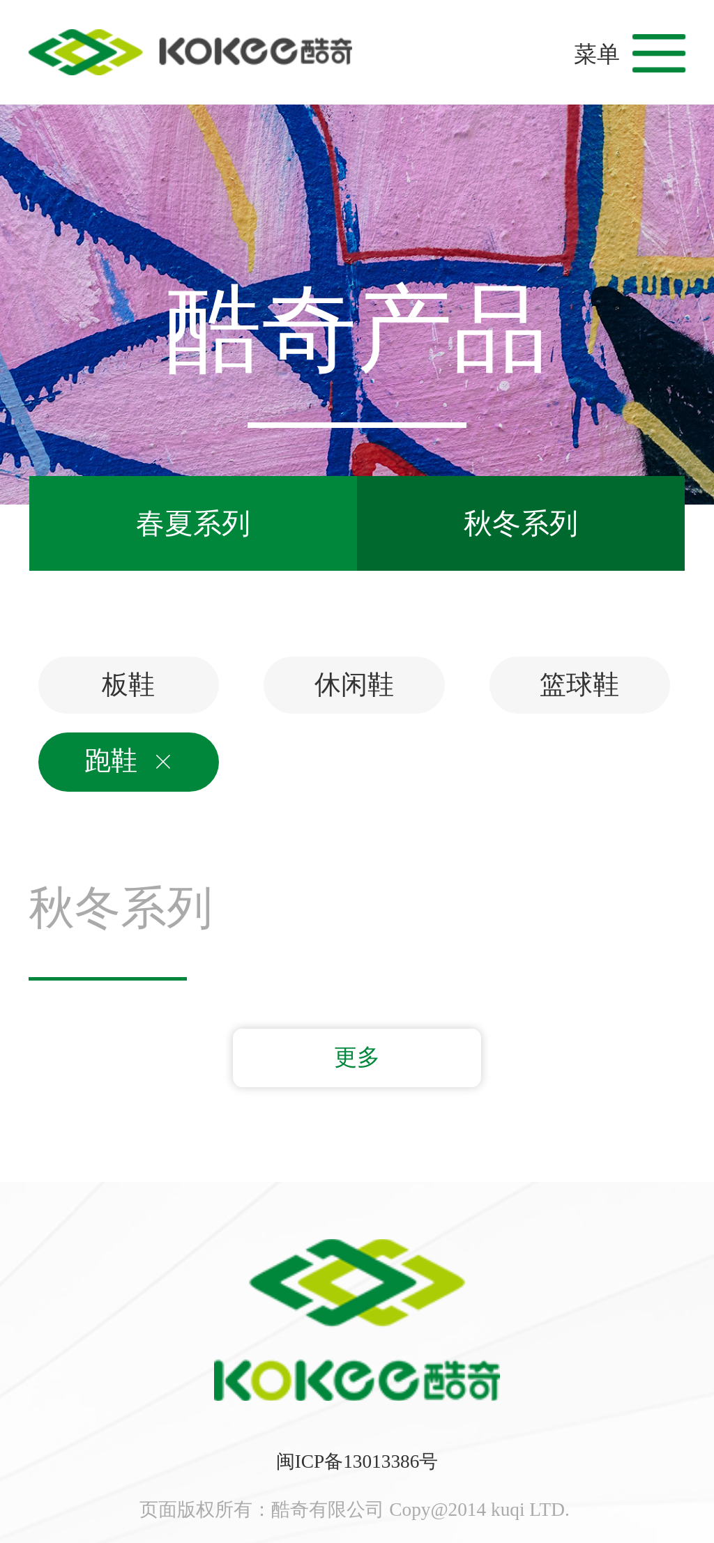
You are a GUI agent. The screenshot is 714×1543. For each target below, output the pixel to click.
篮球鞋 (579, 684)
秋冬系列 (521, 523)
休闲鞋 (354, 684)
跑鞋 (128, 761)
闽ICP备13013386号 (357, 1461)
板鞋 (128, 684)
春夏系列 (193, 523)
